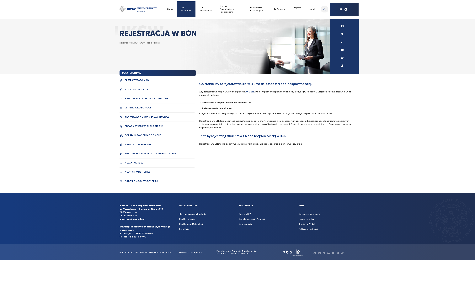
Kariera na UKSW (306, 219)
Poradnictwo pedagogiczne (140, 135)
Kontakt (312, 9)
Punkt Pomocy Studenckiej (139, 181)
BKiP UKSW (125, 252)
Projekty (297, 9)
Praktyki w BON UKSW (135, 172)
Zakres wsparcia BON (135, 80)
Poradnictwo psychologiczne (141, 126)
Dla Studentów (186, 9)
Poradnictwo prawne (136, 144)
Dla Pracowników (206, 9)
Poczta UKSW (245, 214)
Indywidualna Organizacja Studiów (144, 117)
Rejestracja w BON (134, 89)
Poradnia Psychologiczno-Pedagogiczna (227, 9)
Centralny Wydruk (307, 224)
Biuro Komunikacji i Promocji (252, 219)
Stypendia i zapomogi (135, 108)
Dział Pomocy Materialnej (191, 224)
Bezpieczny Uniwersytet (310, 214)
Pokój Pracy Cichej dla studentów (144, 98)
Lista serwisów (246, 224)
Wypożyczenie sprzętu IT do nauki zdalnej (148, 153)
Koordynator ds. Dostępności (257, 9)
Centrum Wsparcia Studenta (192, 214)
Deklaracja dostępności (190, 252)
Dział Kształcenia (187, 219)
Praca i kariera (131, 163)
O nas (170, 9)
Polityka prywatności (308, 229)
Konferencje (279, 9)
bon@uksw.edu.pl (136, 219)
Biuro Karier (184, 229)
